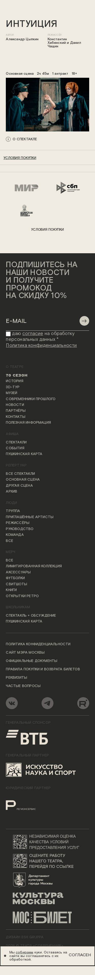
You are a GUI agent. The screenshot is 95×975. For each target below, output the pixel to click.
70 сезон (17, 375)
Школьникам (18, 607)
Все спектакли (20, 474)
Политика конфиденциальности (38, 644)
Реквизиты (16, 677)
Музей (11, 393)
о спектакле (25, 139)
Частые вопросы (23, 686)
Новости (15, 405)
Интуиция (31, 24)
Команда (15, 535)
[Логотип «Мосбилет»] (47, 917)
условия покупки (20, 158)
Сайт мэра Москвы (25, 653)
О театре (15, 367)
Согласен (80, 955)
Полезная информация (28, 423)
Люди (11, 503)
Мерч (10, 552)
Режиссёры (17, 523)
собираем (24, 952)
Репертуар (16, 465)
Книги (11, 590)
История (14, 381)
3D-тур (13, 387)
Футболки (15, 578)
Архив (11, 492)
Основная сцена (23, 480)
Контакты (15, 417)
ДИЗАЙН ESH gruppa (25, 937)
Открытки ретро (22, 596)
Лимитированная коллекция (34, 566)
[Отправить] (84, 321)
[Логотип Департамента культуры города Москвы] (47, 879)
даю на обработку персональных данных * (40, 337)
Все (9, 541)
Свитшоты (16, 584)
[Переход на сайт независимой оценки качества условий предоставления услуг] (47, 841)
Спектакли (16, 442)
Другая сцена (19, 485)
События (15, 448)
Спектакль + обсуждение (31, 616)
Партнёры (16, 411)
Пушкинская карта (24, 454)
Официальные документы (31, 661)
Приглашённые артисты (29, 517)
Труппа (13, 511)
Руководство (19, 529)
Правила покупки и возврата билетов (43, 669)
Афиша (12, 434)
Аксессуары (18, 572)
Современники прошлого (30, 399)
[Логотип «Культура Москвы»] (47, 898)
